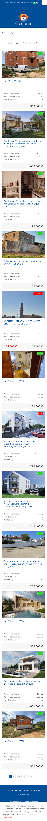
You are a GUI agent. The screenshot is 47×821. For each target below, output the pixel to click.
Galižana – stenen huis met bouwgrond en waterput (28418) (23, 262)
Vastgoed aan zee (14, 790)
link (31, 814)
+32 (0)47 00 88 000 (9, 2)
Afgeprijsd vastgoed (32, 790)
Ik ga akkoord (9, 817)
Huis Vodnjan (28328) (14, 621)
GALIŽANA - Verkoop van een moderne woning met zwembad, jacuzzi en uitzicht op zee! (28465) (22, 144)
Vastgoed (12, 33)
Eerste (5, 776)
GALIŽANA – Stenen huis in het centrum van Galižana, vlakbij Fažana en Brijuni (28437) (23, 204)
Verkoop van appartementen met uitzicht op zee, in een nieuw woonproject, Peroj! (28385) (20, 444)
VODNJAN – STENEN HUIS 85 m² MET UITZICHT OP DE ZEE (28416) (22, 322)
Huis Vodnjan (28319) (14, 741)
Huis (3, 33)
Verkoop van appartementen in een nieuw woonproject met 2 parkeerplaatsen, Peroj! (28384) (21, 504)
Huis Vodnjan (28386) (14, 381)
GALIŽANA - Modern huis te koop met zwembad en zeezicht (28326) (22, 682)
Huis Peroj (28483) (13, 81)
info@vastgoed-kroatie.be (24, 2)
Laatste (34, 776)
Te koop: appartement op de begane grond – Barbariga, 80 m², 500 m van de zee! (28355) (23, 564)
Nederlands (23, 7)
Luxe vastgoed (23, 794)
